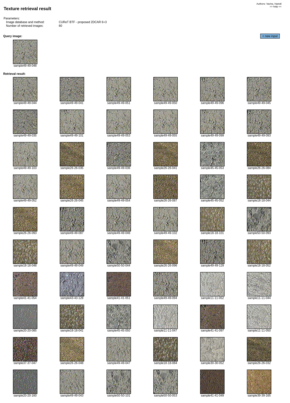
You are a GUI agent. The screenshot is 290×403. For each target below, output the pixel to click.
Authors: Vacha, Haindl (269, 3)
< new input (270, 36)
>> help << (275, 6)
